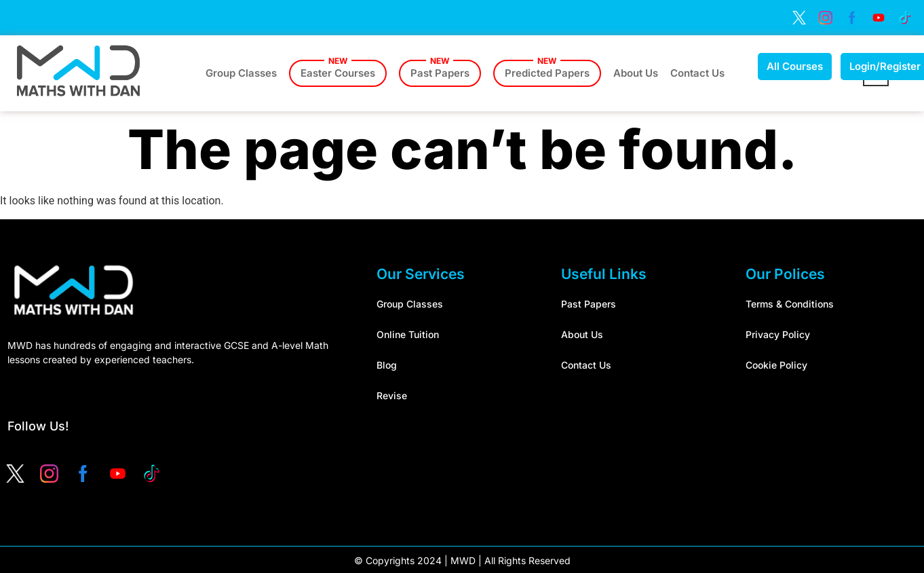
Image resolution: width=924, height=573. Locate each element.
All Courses (795, 66)
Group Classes (241, 73)
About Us (635, 73)
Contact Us (697, 73)
